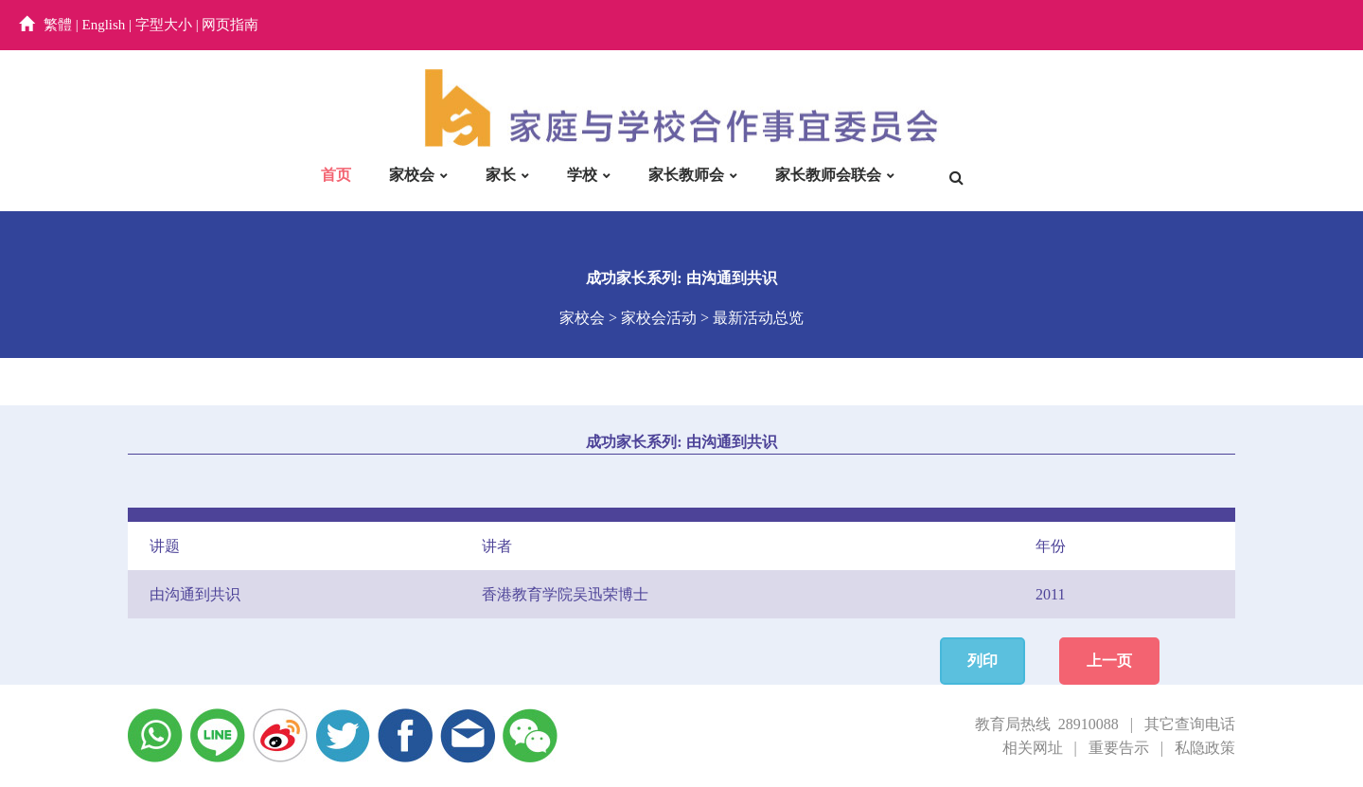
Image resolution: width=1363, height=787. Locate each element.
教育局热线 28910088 (1047, 724)
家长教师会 (686, 175)
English (104, 24)
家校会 (411, 175)
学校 (582, 175)
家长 (501, 175)
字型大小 (163, 24)
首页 (336, 175)
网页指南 (230, 24)
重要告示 (1119, 748)
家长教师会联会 (828, 175)
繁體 (58, 24)
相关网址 (1032, 748)
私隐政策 (1205, 748)
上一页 (1109, 661)
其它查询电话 (1189, 724)
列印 (982, 661)
